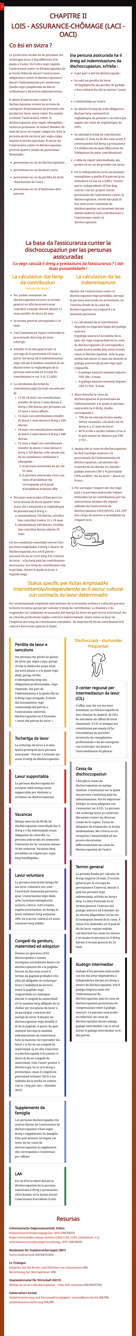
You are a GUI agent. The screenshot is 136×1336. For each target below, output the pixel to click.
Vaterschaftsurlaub (21, 1255)
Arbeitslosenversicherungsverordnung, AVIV (38, 1242)
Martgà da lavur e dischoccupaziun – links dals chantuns (46, 1285)
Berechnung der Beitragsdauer (29, 1272)
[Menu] (2, 6)
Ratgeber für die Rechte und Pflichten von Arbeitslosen (45, 1267)
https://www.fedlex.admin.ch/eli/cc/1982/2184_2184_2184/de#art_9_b (54, 1237)
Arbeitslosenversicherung (26, 1302)
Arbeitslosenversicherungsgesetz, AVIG (35, 1233)
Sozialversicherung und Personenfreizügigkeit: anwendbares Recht (53, 1297)
